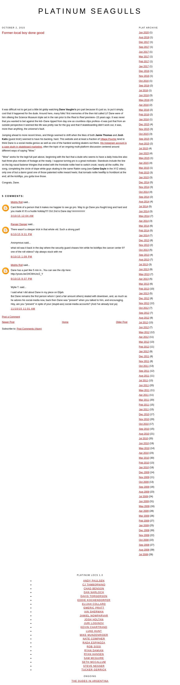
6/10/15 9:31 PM (21, 234)
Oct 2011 (144, 366)
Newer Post (8, 322)
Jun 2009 (144, 501)
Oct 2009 (144, 482)
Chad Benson (94, 588)
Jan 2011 (144, 409)
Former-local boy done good (23, 33)
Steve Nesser (93, 666)
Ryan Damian (94, 650)
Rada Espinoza (94, 642)
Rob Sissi (94, 646)
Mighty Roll (17, 202)
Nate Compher (94, 638)
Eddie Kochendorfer (93, 600)
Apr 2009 (144, 511)
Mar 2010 (144, 458)
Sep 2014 (144, 197)
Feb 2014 (144, 230)
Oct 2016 (144, 81)
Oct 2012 (144, 308)
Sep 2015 (144, 139)
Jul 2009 (143, 496)
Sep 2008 (144, 545)
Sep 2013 (144, 255)
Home (65, 322)
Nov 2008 (144, 535)
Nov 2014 (144, 187)
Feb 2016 (144, 114)
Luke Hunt (94, 631)
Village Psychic (108, 139)
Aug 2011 (144, 375)
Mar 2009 (144, 516)
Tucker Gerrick (93, 669)
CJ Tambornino (93, 584)
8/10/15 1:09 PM (21, 256)
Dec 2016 (144, 71)
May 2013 (144, 274)
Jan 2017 (144, 66)
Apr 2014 (144, 221)
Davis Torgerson (93, 596)
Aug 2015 (144, 143)
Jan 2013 (144, 293)
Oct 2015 (144, 134)
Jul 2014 (143, 206)
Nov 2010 (144, 419)
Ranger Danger (19, 224)
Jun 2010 (144, 443)
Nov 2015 (144, 129)
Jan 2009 (144, 525)
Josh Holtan (94, 619)
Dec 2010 (144, 414)
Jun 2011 (144, 385)
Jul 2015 (143, 148)
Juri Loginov (94, 623)
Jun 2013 (144, 269)
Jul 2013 (143, 264)
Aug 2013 (144, 259)
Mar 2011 (144, 400)
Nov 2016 (144, 76)
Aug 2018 (144, 37)
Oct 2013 (144, 250)
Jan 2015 (144, 177)
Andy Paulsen (93, 580)
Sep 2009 (144, 487)
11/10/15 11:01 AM (23, 308)
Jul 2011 (143, 380)
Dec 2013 (144, 240)
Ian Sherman (94, 611)
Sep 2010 (144, 429)
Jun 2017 (144, 52)
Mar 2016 (144, 110)
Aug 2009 (144, 491)
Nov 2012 (144, 303)
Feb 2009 (144, 520)
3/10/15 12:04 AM (22, 216)
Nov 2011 (144, 361)
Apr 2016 (144, 105)
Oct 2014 (144, 192)
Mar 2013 (144, 284)
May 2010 (144, 448)
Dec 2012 (144, 298)
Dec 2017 (144, 42)
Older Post (121, 322)
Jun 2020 (144, 32)
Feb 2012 (144, 346)
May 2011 (144, 390)
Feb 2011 (144, 404)
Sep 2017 (144, 47)
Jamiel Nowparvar (94, 615)
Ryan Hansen (94, 654)
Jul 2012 (143, 322)
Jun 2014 (144, 211)
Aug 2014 (144, 201)
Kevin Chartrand (94, 627)
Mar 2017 (144, 56)
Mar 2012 (144, 342)
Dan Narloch (94, 592)
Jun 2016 (144, 95)
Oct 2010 (144, 424)
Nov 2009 (144, 477)
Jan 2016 (144, 119)
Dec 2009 (144, 472)
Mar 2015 (144, 168)
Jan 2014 (144, 235)
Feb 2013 (144, 288)
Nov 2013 (144, 245)
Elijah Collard (94, 604)
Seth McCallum (94, 662)
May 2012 (144, 332)
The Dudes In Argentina (89, 681)
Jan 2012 (144, 351)
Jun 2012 (144, 327)
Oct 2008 (144, 540)
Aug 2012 (144, 317)
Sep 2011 (144, 371)
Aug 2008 (144, 549)
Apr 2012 (144, 337)
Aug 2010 (144, 433)
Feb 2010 (144, 462)
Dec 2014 (144, 182)
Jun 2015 (144, 153)
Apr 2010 (144, 453)
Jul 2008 (143, 554)
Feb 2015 (144, 172)
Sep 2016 (144, 85)
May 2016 (144, 100)
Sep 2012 (144, 313)
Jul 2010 (143, 438)
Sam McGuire (94, 658)
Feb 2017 (144, 61)
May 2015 (144, 158)
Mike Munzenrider (94, 635)
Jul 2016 (143, 90)
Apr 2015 (144, 163)
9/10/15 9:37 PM (21, 278)
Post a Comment (11, 316)
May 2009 (144, 506)
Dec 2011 (144, 356)
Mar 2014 (144, 226)
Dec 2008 (144, 530)
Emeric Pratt (94, 607)
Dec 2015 (144, 124)
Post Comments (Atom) (29, 328)
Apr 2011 (144, 395)
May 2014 (144, 216)
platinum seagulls (90, 11)
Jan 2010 (144, 467)
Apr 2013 (144, 279)
